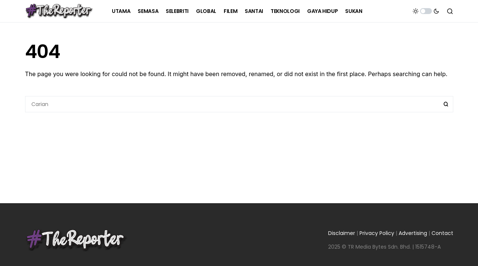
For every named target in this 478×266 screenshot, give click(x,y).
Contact (442, 233)
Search (446, 104)
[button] (426, 11)
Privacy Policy (377, 233)
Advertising (413, 233)
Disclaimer (341, 233)
